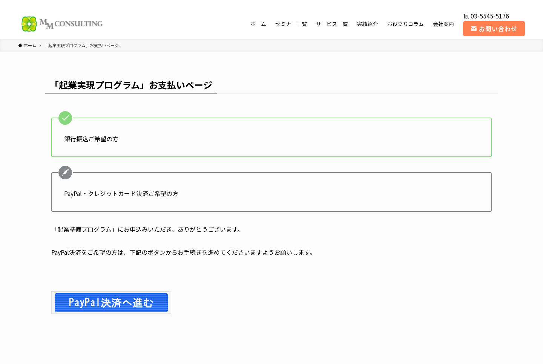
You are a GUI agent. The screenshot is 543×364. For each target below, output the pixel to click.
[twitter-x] (481, 4)
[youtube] (500, 4)
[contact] (520, 4)
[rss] (510, 4)
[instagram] (490, 4)
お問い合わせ (494, 28)
